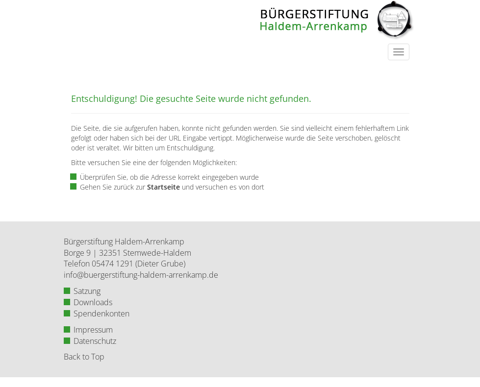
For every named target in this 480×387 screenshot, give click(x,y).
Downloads (93, 302)
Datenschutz (95, 341)
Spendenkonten (101, 313)
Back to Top (84, 356)
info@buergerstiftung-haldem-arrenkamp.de (141, 274)
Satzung (87, 291)
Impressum (93, 329)
